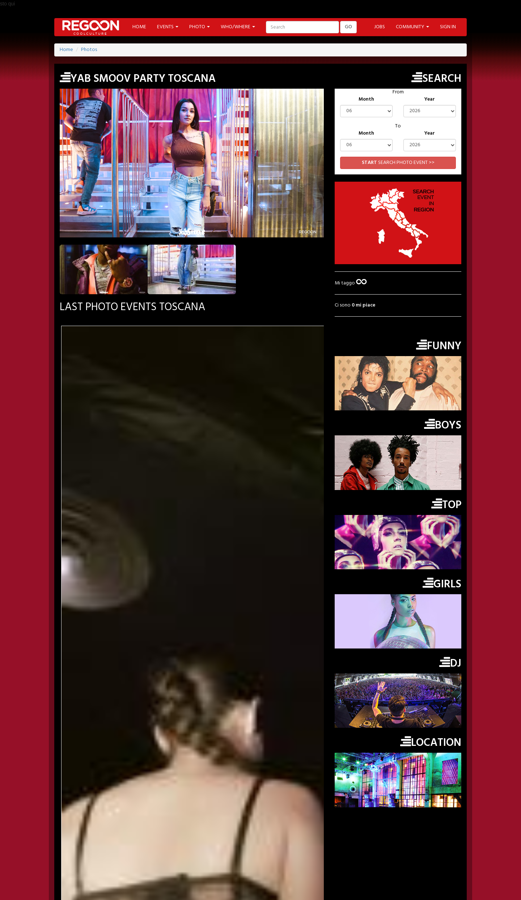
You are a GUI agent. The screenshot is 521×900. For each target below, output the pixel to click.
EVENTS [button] (167, 27)
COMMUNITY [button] (412, 27)
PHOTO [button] (199, 27)
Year (429, 99)
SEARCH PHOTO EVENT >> (398, 163)
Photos (89, 50)
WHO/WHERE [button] (238, 27)
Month (366, 99)
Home (66, 50)
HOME (139, 27)
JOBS (379, 27)
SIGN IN (448, 27)
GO (348, 27)
